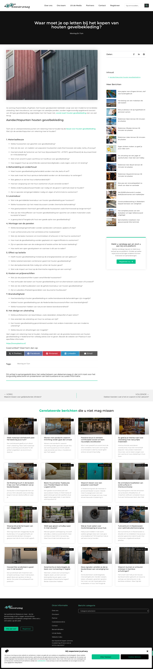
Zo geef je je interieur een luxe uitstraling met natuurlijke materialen (130, 440)
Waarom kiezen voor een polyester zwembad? (91, 484)
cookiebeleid (41, 661)
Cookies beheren (134, 657)
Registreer (115, 5)
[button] (147, 651)
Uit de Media (76, 5)
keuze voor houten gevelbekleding (80, 129)
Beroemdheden (58, 629)
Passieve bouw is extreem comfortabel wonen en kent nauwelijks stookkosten (92, 440)
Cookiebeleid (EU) (58, 622)
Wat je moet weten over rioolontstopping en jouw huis (93, 527)
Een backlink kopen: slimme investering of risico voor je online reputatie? (62, 643)
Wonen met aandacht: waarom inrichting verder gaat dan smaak (58, 439)
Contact (102, 5)
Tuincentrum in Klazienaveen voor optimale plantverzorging (131, 527)
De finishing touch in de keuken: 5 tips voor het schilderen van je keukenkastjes (20, 485)
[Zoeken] (146, 5)
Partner (54, 618)
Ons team (61, 5)
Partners (90, 5)
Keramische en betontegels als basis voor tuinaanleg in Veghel (57, 568)
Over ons (48, 5)
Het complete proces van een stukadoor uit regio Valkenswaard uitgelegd (130, 213)
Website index (57, 637)
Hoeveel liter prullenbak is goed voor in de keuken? (20, 568)
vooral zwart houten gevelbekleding (71, 113)
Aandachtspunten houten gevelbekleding (125, 77)
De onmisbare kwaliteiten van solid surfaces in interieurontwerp (130, 485)
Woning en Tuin (76, 33)
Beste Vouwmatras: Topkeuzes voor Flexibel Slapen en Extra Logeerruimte (57, 485)
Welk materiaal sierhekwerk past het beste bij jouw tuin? (20, 439)
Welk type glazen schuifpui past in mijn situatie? (57, 527)
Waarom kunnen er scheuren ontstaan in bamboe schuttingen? (130, 569)
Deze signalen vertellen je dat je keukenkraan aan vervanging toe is (94, 569)
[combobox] (134, 5)
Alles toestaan (105, 657)
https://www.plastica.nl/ (16, 343)
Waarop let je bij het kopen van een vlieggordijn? (20, 527)
